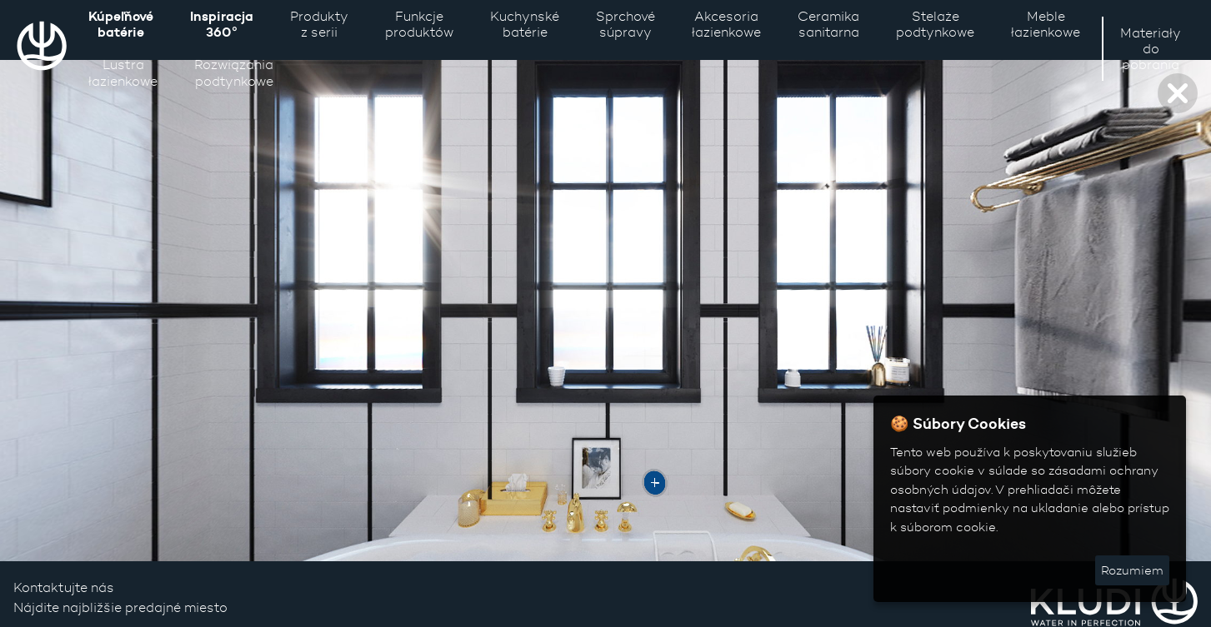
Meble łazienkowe (1045, 24)
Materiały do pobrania (1150, 48)
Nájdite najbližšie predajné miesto (120, 607)
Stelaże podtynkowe (935, 24)
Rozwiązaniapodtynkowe (233, 72)
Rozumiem (1132, 570)
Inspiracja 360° (221, 23)
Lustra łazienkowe (123, 72)
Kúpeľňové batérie (120, 23)
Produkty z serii (319, 24)
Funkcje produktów (419, 24)
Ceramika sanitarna (828, 24)
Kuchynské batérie (524, 24)
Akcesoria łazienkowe (726, 24)
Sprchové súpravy (625, 24)
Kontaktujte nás (63, 587)
